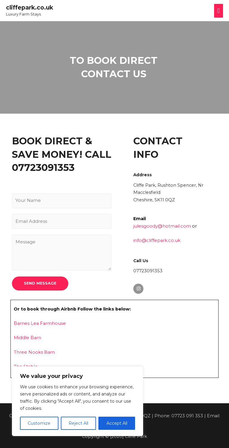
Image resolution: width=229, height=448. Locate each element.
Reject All (78, 423)
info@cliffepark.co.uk (156, 240)
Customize (39, 423)
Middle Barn (27, 337)
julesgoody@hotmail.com (161, 225)
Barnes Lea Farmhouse (39, 322)
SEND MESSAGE (40, 282)
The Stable (25, 365)
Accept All (116, 423)
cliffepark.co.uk (28, 7)
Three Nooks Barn (34, 351)
